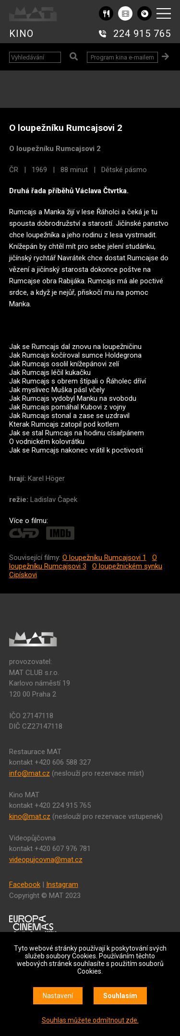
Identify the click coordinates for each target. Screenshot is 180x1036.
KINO (21, 33)
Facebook (24, 884)
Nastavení (58, 996)
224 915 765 (142, 33)
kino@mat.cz (29, 816)
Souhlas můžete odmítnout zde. (90, 1020)
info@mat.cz (29, 773)
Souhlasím (120, 996)
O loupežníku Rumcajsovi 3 (83, 561)
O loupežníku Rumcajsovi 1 (104, 557)
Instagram (62, 884)
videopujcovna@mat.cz (46, 859)
